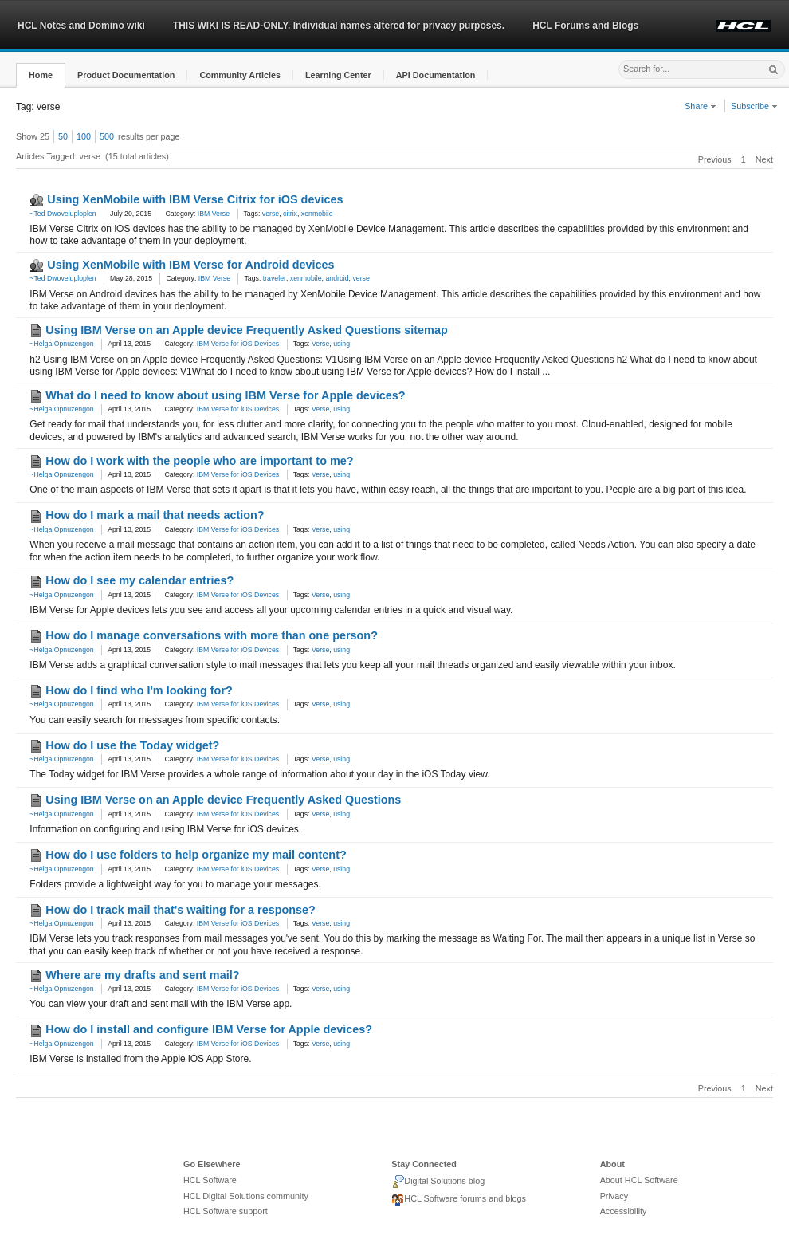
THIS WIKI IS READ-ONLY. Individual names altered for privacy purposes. (338, 25)
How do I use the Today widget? (132, 745)
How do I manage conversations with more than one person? (211, 635)
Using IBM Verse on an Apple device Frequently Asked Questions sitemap (246, 330)
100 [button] (84, 136)
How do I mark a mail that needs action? (154, 515)
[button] (40, 75)
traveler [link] (274, 278)
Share (700, 106)
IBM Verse (214, 214)
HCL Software (210, 1180)
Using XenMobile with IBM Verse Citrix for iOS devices (195, 199)
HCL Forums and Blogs (585, 25)
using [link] (341, 344)
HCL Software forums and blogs (458, 1200)
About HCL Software (639, 1180)
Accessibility (623, 1211)
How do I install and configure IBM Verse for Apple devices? (208, 1029)
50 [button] (63, 136)
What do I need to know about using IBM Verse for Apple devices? (225, 395)
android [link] (336, 278)
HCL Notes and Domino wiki (81, 25)
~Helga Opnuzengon (61, 344)
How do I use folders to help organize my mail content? (195, 854)
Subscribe (754, 106)
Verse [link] (320, 344)
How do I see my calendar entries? (139, 580)
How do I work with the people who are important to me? (199, 460)
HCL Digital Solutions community (245, 1196)
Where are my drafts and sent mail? (142, 975)
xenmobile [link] (317, 214)
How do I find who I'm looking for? (138, 690)
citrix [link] (290, 214)
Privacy (614, 1196)
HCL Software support (225, 1211)
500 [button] (107, 136)
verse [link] (270, 214)
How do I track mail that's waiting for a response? (180, 909)
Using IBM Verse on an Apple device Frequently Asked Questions (223, 799)
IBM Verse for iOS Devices (238, 344)
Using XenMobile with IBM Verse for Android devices (190, 264)
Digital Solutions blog (438, 1181)
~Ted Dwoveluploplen (62, 214)
